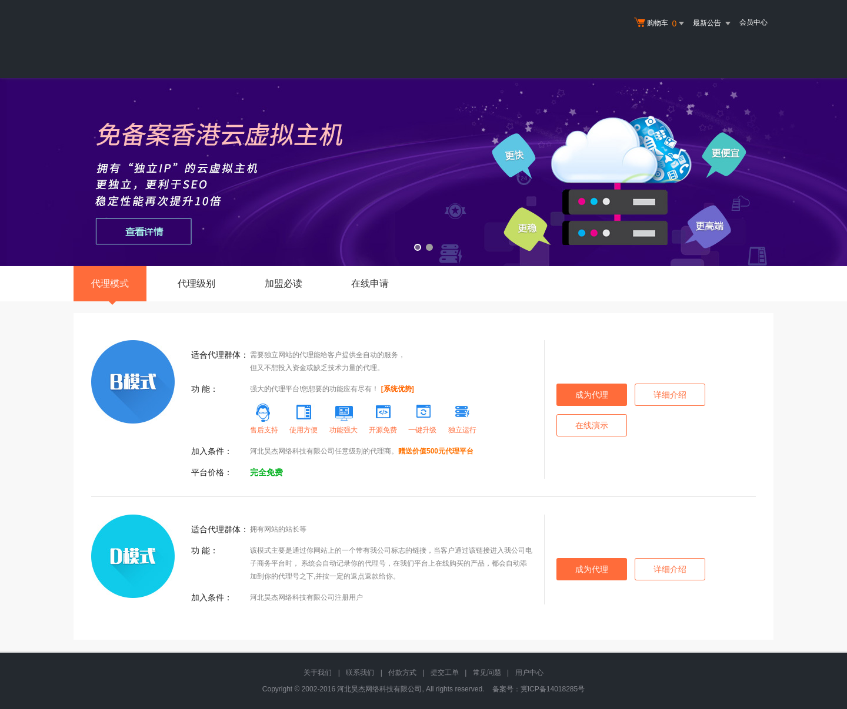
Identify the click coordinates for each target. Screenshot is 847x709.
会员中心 (753, 22)
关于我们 (318, 672)
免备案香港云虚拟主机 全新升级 (423, 172)
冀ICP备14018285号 (553, 689)
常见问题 (487, 672)
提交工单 (445, 672)
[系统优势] (397, 389)
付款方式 (402, 672)
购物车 (660, 23)
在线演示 (591, 425)
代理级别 (196, 283)
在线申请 (370, 283)
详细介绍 (669, 394)
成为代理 (591, 394)
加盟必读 (283, 283)
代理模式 (110, 289)
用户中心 (529, 672)
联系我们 (360, 672)
